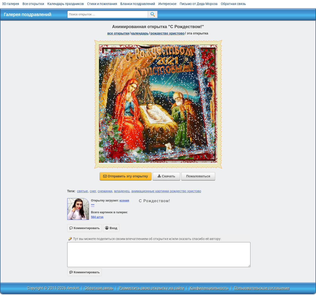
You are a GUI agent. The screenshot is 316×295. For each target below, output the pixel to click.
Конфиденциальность (209, 288)
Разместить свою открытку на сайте (151, 288)
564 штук (97, 217)
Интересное (167, 4)
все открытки (118, 33)
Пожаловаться (198, 176)
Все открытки (33, 4)
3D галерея (10, 4)
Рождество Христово (168, 33)
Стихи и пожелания (102, 4)
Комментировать (84, 272)
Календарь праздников (65, 4)
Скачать (166, 176)
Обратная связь (233, 4)
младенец (121, 191)
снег (93, 191)
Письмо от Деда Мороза (199, 4)
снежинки (105, 191)
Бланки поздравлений (137, 4)
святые (82, 191)
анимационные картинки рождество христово (166, 191)
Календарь (140, 33)
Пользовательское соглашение (261, 288)
